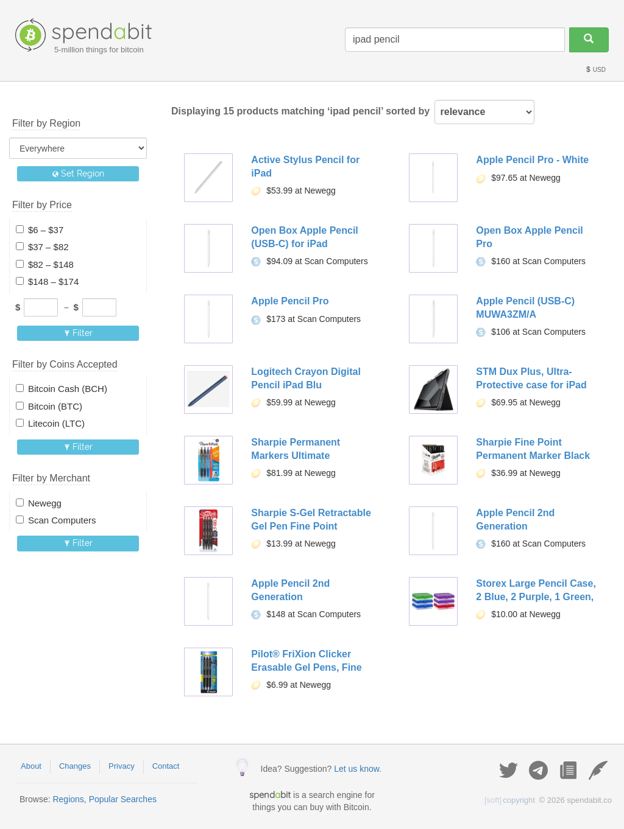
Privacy (121, 766)
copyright (509, 800)
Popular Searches (123, 799)
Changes (75, 766)
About (31, 766)
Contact (166, 766)
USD (595, 69)
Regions (67, 799)
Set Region (78, 173)
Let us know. (357, 769)
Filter (78, 333)
